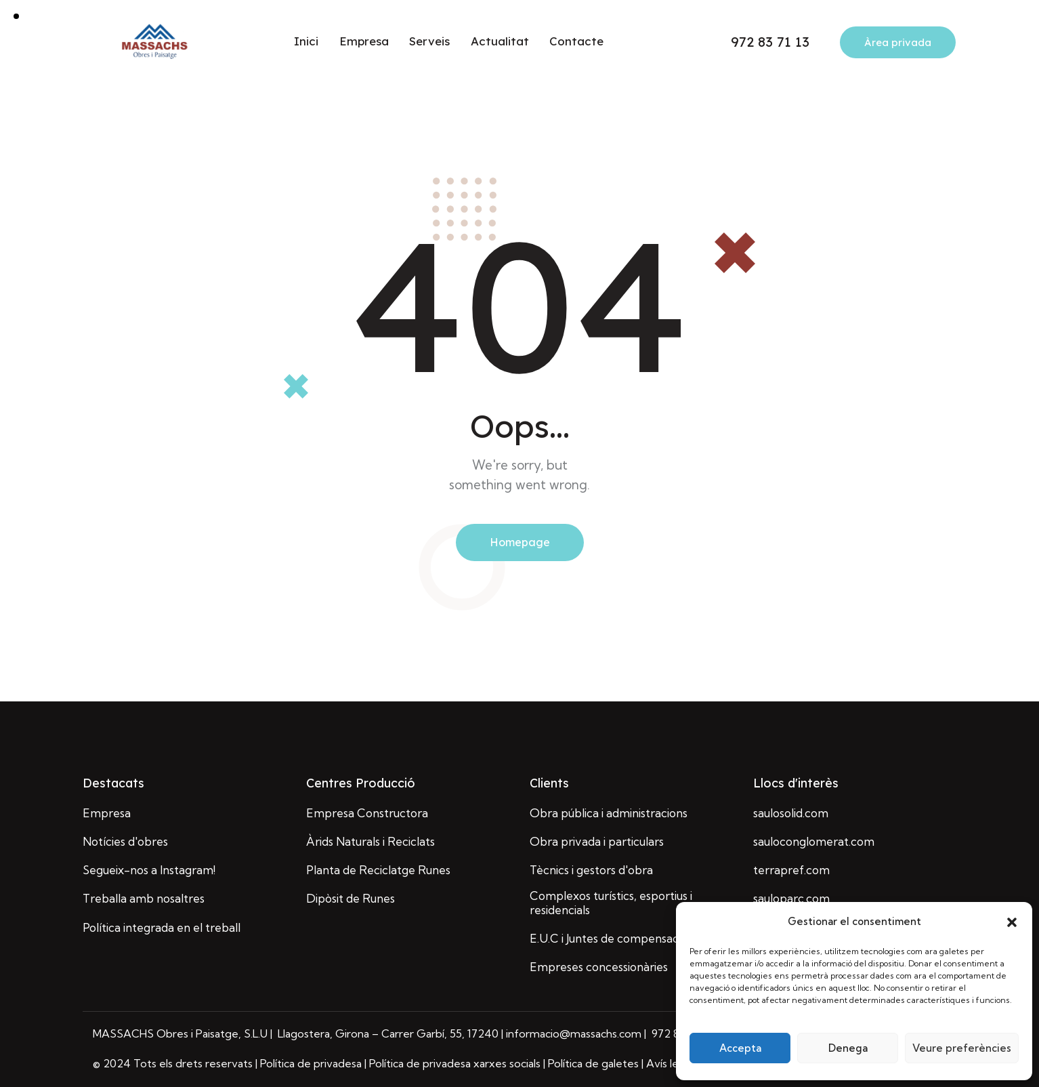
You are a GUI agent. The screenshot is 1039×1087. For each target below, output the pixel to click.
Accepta (740, 1048)
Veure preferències (961, 1048)
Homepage (520, 542)
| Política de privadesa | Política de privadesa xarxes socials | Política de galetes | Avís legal (474, 1063)
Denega (848, 1048)
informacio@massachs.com (575, 1033)
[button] (1012, 922)
